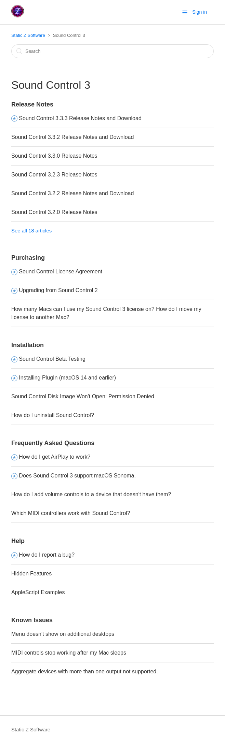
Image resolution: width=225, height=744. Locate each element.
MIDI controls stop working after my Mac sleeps (68, 653)
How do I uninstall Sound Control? (52, 415)
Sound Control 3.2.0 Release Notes (54, 212)
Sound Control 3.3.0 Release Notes (54, 156)
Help (18, 541)
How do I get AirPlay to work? (54, 457)
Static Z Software (28, 35)
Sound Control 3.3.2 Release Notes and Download (72, 137)
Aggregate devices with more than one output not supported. (84, 671)
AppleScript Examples (38, 592)
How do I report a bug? (47, 555)
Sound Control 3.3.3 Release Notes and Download (80, 118)
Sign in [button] (199, 12)
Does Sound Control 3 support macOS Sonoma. (77, 475)
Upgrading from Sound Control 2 (58, 290)
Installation (27, 345)
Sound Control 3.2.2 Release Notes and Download (72, 193)
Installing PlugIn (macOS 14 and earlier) (67, 378)
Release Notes (32, 104)
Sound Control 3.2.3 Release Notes (54, 174)
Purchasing (28, 257)
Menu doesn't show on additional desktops (62, 634)
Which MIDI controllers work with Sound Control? (70, 513)
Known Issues (32, 620)
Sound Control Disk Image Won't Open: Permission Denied (82, 396)
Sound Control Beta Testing (52, 359)
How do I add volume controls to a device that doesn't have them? (91, 494)
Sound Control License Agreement (60, 271)
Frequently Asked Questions (52, 443)
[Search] (112, 51)
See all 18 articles (31, 230)
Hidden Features (31, 573)
